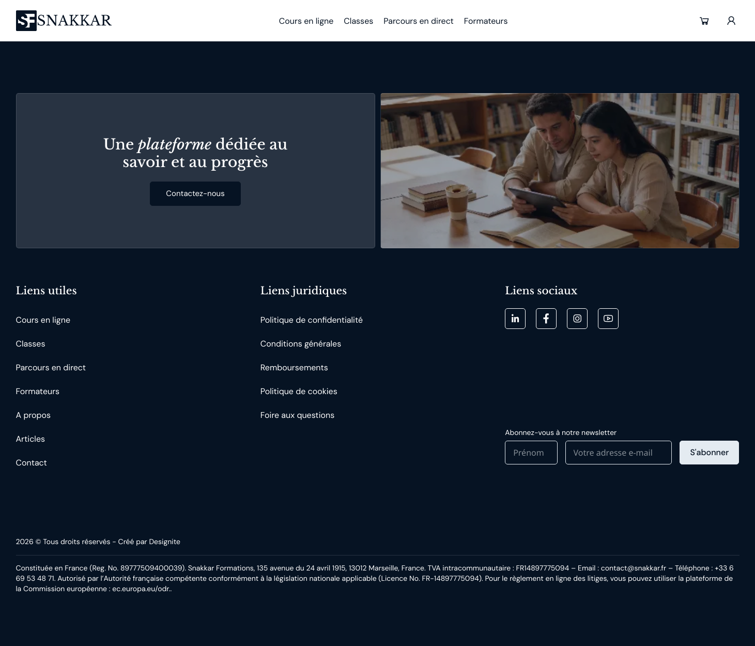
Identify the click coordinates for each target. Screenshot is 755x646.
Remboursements (294, 367)
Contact (31, 462)
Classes (30, 343)
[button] (704, 20)
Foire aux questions (297, 415)
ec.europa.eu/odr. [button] (141, 589)
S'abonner (709, 452)
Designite (164, 542)
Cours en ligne (43, 319)
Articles (30, 438)
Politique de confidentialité (311, 319)
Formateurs (38, 391)
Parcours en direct (51, 367)
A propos (33, 415)
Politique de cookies (298, 391)
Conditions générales (300, 343)
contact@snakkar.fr (634, 568)
